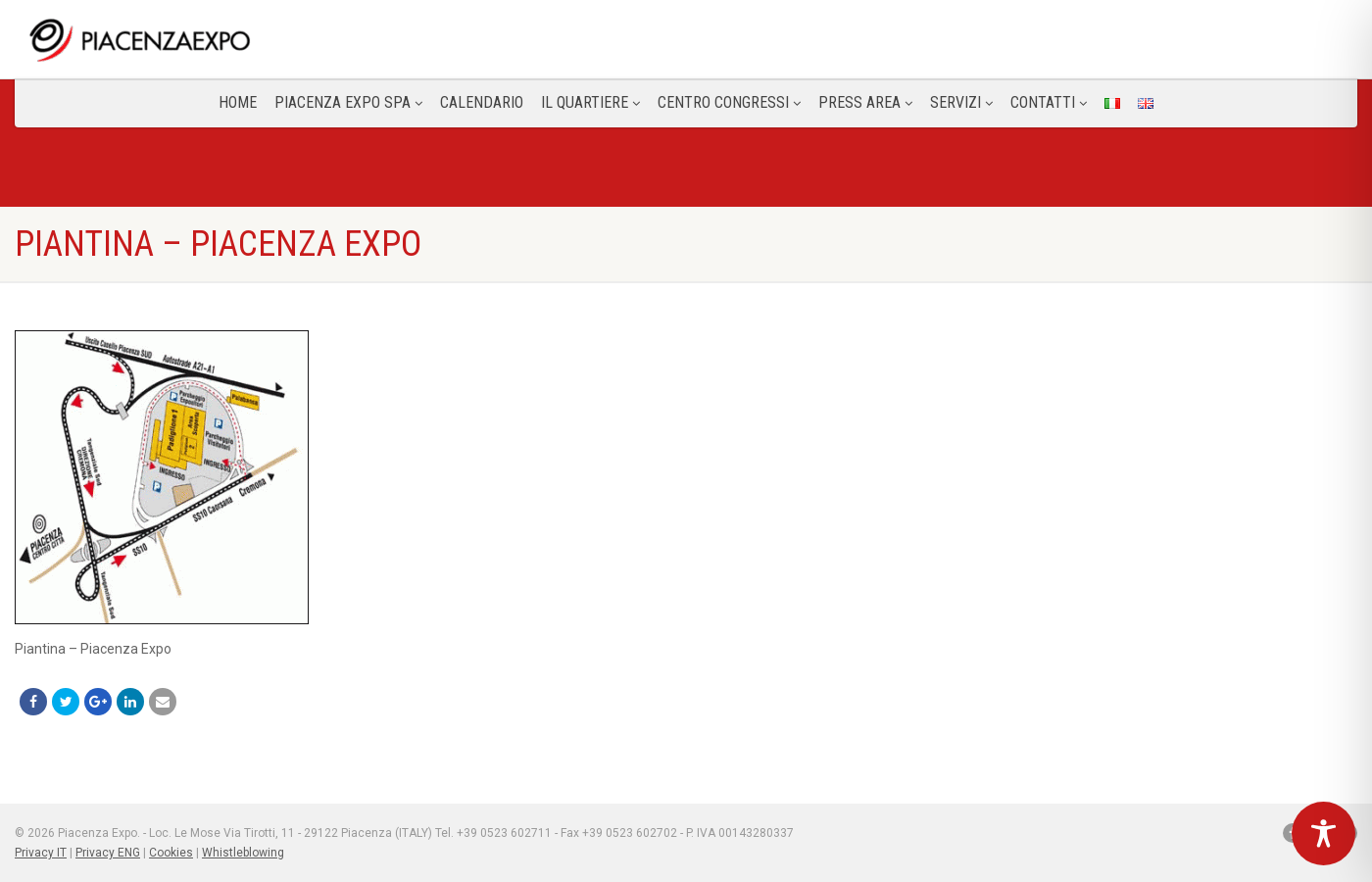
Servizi (961, 102)
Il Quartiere (590, 102)
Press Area (865, 102)
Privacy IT (41, 852)
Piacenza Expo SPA (348, 102)
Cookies (171, 852)
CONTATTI (1048, 102)
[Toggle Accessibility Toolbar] (1323, 833)
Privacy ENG (107, 852)
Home (238, 102)
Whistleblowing (243, 852)
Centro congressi (729, 102)
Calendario (481, 102)
